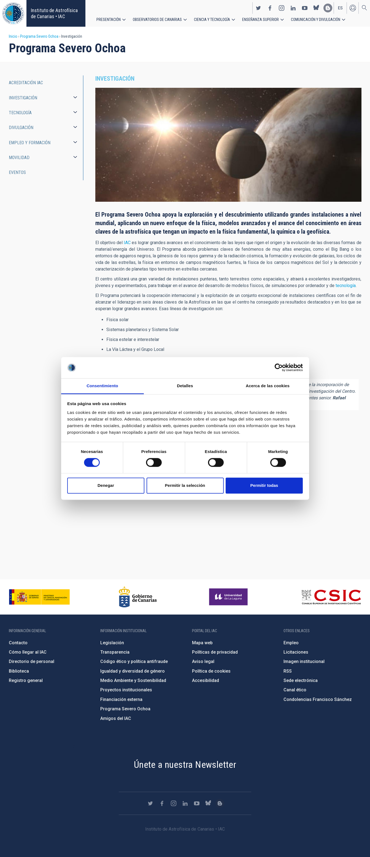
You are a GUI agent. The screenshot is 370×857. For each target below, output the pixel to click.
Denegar (106, 485)
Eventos (17, 172)
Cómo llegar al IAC (28, 652)
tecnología (346, 285)
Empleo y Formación (29, 142)
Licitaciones (295, 652)
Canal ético (294, 689)
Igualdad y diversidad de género (132, 671)
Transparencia (114, 652)
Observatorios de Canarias (157, 19)
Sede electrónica (300, 680)
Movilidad (19, 157)
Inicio (13, 36)
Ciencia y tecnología (212, 19)
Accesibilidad (205, 680)
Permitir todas (264, 485)
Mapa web (202, 642)
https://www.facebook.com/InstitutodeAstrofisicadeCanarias (270, 7)
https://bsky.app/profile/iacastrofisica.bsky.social (316, 7)
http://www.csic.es (331, 597)
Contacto (18, 642)
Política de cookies (211, 671)
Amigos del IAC (115, 718)
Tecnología (20, 112)
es (340, 8)
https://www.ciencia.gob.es (39, 597)
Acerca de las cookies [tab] (268, 385)
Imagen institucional (304, 661)
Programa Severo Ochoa (39, 36)
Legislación (112, 642)
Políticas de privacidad (215, 652)
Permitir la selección (185, 485)
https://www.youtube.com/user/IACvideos (304, 7)
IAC (127, 242)
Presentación (108, 19)
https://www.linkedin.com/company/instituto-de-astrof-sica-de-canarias (293, 7)
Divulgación (21, 127)
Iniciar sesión (352, 7)
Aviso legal (203, 661)
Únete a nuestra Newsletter (185, 764)
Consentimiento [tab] (102, 385)
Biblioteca (19, 671)
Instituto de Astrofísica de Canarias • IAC (54, 13)
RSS (287, 671)
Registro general (26, 680)
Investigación (23, 97)
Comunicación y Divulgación (315, 19)
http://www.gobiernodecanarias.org (137, 597)
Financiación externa (121, 699)
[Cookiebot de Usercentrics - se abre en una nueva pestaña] (279, 368)
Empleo (291, 642)
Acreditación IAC (26, 82)
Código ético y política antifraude (134, 661)
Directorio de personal (31, 661)
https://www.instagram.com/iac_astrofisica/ (281, 7)
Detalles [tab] (185, 385)
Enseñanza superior (260, 19)
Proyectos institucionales (126, 689)
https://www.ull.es (229, 597)
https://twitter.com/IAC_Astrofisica (258, 7)
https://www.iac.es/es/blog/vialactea (328, 7)
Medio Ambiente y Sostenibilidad (133, 680)
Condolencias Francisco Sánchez (317, 699)
